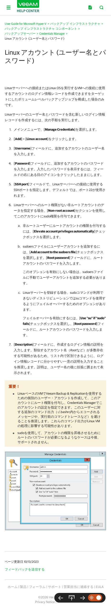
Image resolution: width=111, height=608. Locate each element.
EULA (99, 587)
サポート (54, 587)
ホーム (13, 587)
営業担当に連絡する (78, 587)
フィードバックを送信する (25, 569)
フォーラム (37, 587)
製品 (23, 587)
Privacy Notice (45, 602)
